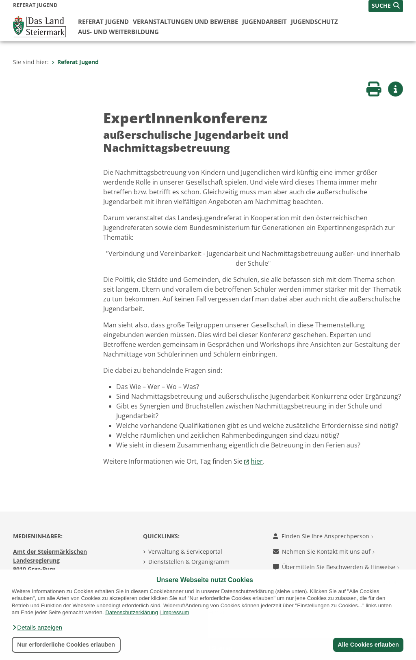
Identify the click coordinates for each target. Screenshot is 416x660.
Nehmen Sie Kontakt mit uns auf (324, 551)
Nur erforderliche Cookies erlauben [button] (66, 644)
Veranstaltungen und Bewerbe (185, 21)
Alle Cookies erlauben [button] (368, 644)
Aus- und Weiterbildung (118, 32)
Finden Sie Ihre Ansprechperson (323, 536)
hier (257, 461)
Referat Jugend (103, 21)
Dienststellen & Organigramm (189, 561)
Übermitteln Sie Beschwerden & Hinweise (336, 567)
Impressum (175, 612)
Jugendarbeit (264, 21)
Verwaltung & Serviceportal (185, 551)
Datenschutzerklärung (131, 612)
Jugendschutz (314, 21)
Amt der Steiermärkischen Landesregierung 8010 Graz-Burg (50, 560)
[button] (37, 627)
